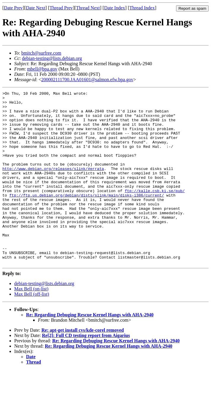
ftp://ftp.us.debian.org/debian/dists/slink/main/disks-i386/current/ (86, 216)
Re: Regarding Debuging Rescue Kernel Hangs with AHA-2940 (90, 349)
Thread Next (88, 7)
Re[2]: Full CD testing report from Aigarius (86, 369)
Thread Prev (61, 7)
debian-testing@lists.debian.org (52, 58)
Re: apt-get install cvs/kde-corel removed (82, 364)
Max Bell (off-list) (31, 328)
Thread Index (142, 7)
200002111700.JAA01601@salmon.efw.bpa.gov (87, 79)
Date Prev (13, 7)
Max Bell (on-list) (31, 323)
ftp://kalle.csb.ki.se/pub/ (155, 211)
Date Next (35, 7)
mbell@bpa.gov (42, 68)
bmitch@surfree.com (41, 52)
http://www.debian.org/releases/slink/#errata (53, 184)
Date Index (114, 7)
